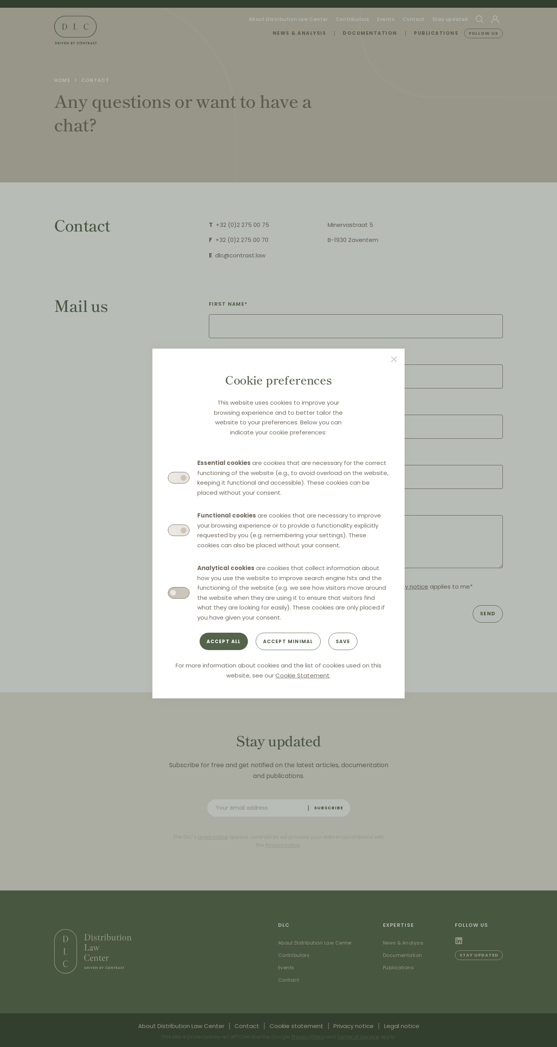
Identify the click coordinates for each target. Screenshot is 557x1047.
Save (343, 641)
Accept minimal (288, 641)
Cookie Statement (302, 675)
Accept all (224, 641)
